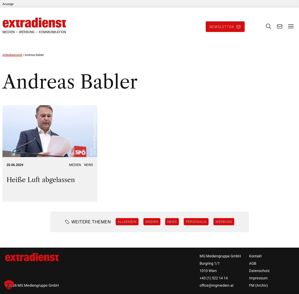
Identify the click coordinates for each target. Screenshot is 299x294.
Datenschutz (259, 271)
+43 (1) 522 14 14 (214, 278)
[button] (9, 285)
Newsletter (221, 26)
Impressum (258, 278)
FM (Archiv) (258, 285)
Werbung (223, 221)
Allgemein (127, 221)
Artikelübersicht (12, 55)
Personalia (196, 221)
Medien (75, 165)
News (88, 165)
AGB (252, 263)
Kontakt (255, 256)
